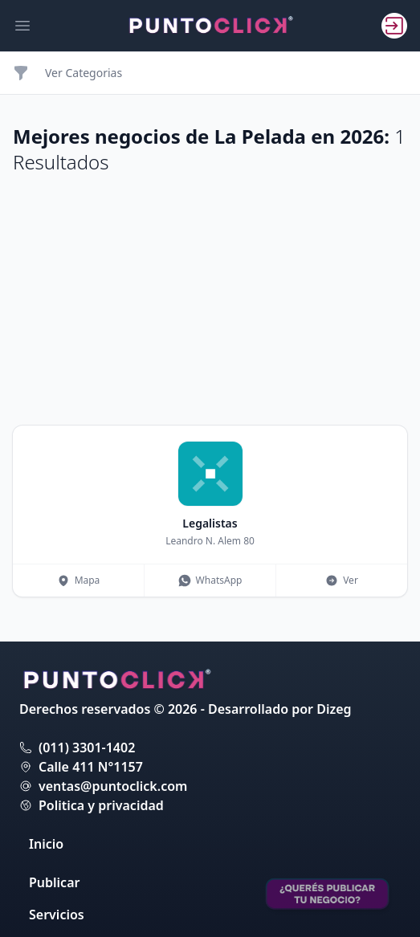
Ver (341, 580)
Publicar (54, 882)
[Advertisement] (210, 300)
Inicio (46, 844)
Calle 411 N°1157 (91, 767)
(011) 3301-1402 (87, 747)
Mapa (78, 580)
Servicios (56, 914)
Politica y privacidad (101, 805)
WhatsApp (210, 580)
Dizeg (333, 709)
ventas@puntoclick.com (113, 786)
